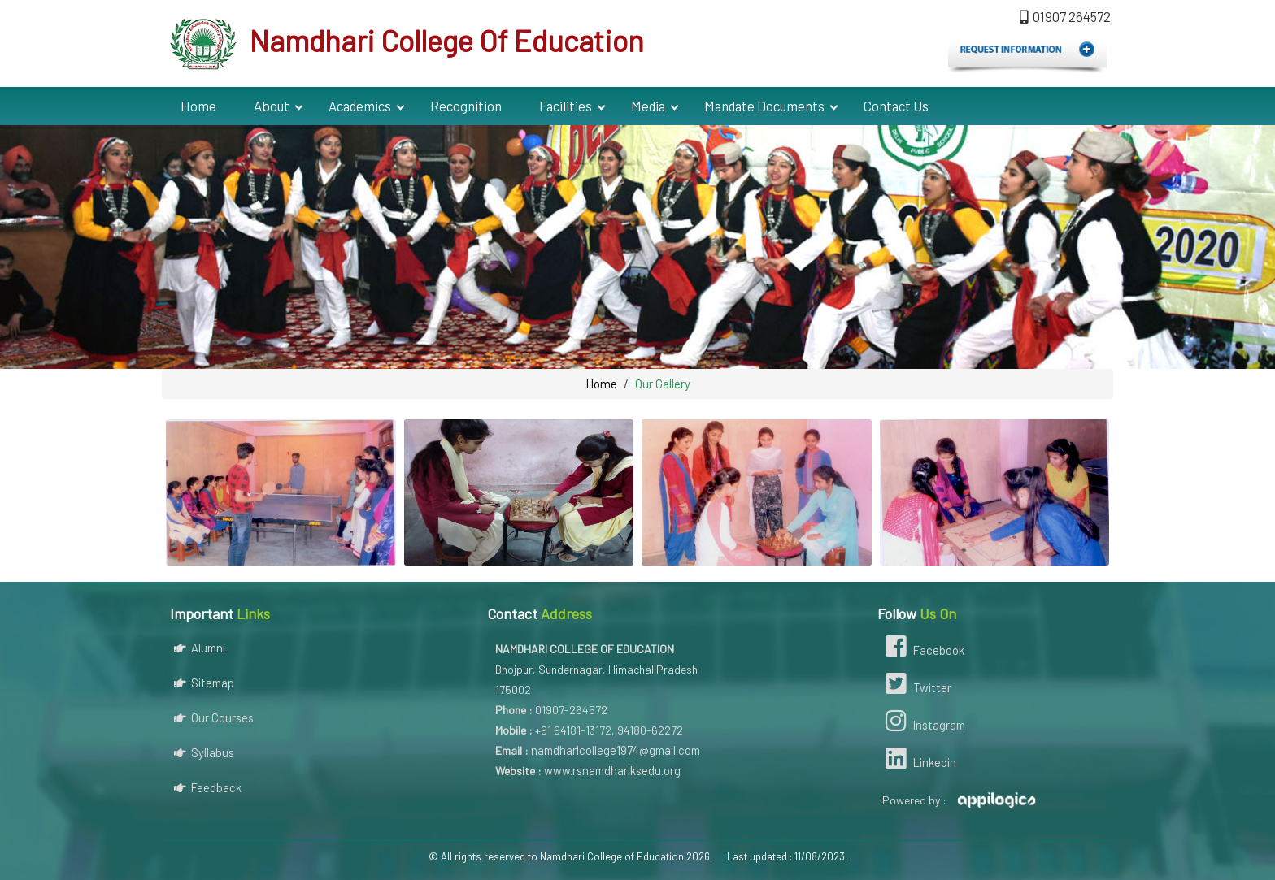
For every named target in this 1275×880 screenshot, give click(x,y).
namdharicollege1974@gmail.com (615, 750)
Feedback (208, 787)
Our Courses (214, 717)
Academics (360, 106)
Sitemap (204, 682)
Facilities (565, 106)
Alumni (199, 647)
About (271, 106)
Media (648, 106)
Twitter (916, 686)
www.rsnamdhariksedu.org (612, 770)
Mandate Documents (764, 106)
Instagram (923, 723)
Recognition (466, 106)
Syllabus (204, 752)
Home (198, 106)
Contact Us (896, 106)
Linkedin (918, 760)
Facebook (922, 648)
